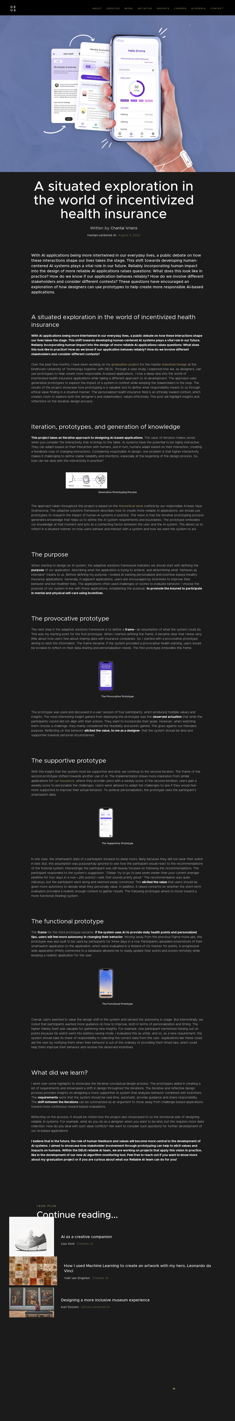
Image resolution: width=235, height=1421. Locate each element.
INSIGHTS (163, 8)
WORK (129, 8)
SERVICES (113, 8)
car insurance (64, 780)
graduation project (125, 364)
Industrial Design (174, 364)
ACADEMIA (198, 8)
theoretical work (131, 506)
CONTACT (216, 8)
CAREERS (180, 8)
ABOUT (97, 8)
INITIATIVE (145, 8)
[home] (13, 8)
